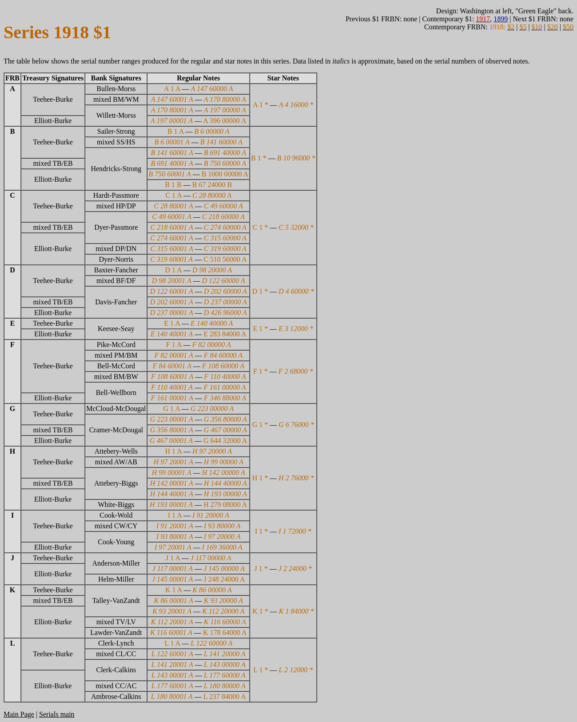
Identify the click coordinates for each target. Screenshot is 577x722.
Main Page (19, 714)
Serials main (57, 714)
